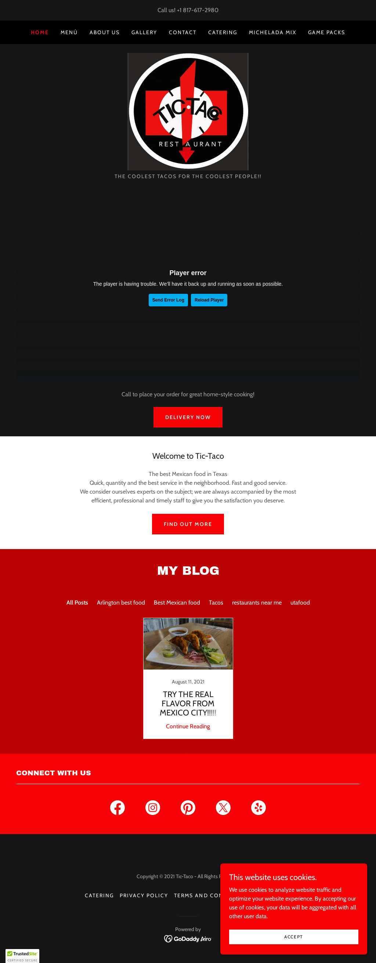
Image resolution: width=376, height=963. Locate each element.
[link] (188, 111)
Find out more (188, 524)
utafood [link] (300, 602)
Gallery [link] (144, 32)
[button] (22, 956)
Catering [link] (222, 32)
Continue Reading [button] (188, 726)
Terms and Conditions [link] (211, 895)
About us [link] (105, 32)
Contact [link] (182, 32)
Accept (293, 936)
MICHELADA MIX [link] (272, 32)
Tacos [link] (216, 602)
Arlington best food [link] (121, 602)
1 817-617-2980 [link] (199, 10)
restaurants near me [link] (257, 602)
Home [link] (40, 32)
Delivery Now (188, 417)
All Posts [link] (77, 602)
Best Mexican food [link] (177, 602)
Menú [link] (69, 32)
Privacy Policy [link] (144, 895)
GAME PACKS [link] (326, 32)
